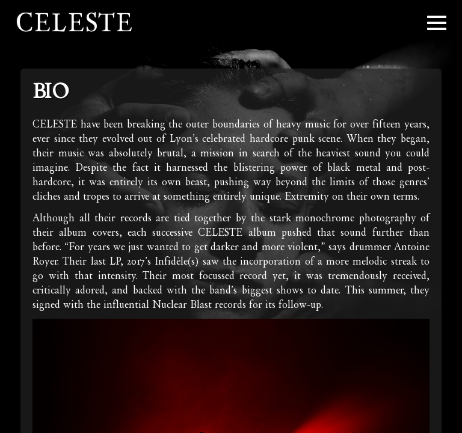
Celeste (75, 22)
